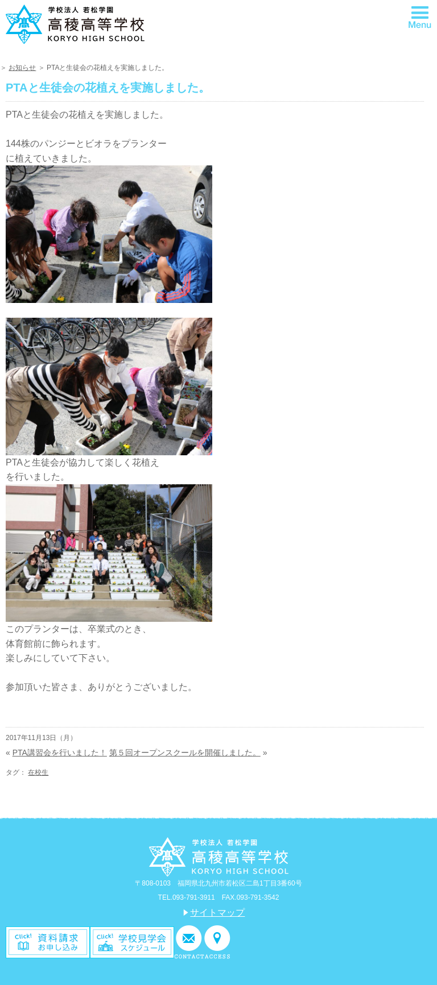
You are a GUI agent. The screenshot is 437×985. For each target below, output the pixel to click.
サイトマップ (217, 912)
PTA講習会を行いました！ (60, 752)
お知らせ (22, 68)
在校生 (38, 772)
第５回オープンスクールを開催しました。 (185, 752)
